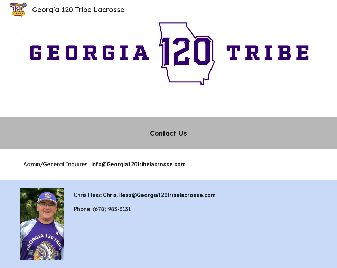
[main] (168, 133)
